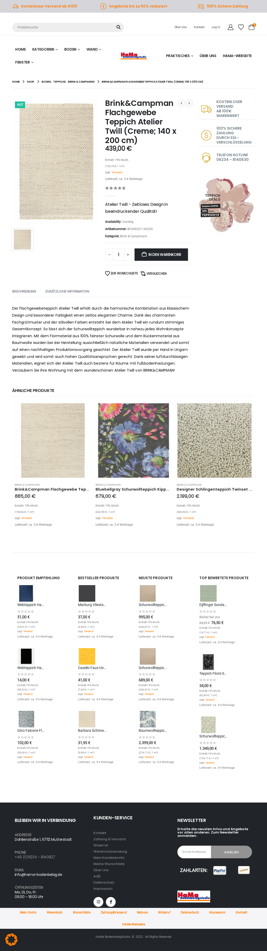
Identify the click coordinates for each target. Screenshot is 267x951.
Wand (92, 49)
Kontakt (199, 27)
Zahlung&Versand (114, 912)
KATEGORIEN (43, 49)
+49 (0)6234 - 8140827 (35, 857)
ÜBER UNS (208, 55)
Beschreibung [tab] (24, 291)
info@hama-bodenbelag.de (38, 874)
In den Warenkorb (164, 254)
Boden (70, 49)
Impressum (103, 888)
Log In (216, 27)
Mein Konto (28, 912)
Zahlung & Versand (109, 839)
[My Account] (230, 27)
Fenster (22, 62)
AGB (96, 876)
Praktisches (178, 55)
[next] (189, 103)
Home (20, 49)
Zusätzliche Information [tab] (67, 291)
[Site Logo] (134, 55)
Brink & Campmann (133, 236)
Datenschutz (103, 882)
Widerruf (100, 845)
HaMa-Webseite (133, 924)
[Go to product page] (52, 440)
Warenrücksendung (110, 851)
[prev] (181, 103)
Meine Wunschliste (109, 863)
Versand (117, 172)
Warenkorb (54, 912)
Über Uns (181, 27)
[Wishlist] (241, 27)
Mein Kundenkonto (109, 857)
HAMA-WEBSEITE (237, 55)
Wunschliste (81, 912)
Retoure (142, 912)
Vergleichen (156, 273)
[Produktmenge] (118, 254)
